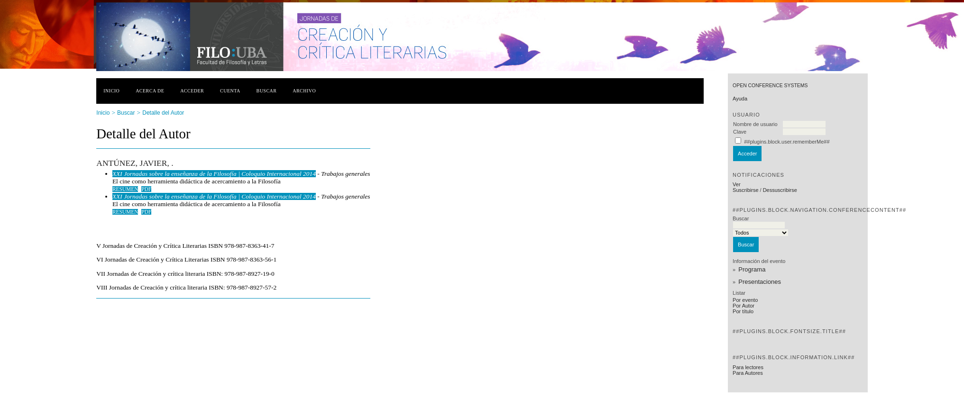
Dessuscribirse (780, 190)
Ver (737, 184)
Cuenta (230, 90)
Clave (739, 132)
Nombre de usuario (755, 124)
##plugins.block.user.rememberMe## (786, 142)
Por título (743, 311)
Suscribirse (745, 190)
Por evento (745, 300)
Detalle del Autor (163, 112)
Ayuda (740, 98)
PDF (146, 189)
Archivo (304, 90)
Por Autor (743, 305)
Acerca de (150, 90)
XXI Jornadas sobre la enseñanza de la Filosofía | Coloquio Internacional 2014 (214, 173)
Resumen (125, 189)
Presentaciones (759, 281)
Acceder (192, 90)
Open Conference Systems (770, 85)
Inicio (111, 90)
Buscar (267, 90)
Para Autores (748, 373)
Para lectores (748, 367)
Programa (751, 269)
